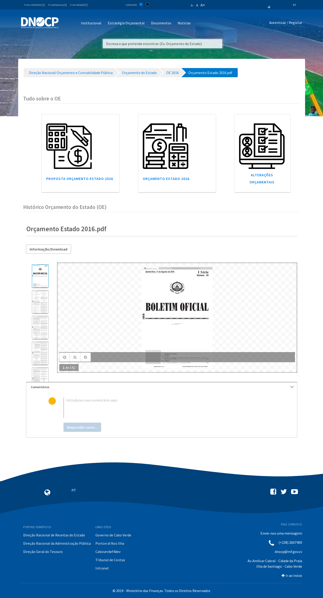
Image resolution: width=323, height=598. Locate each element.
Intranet (102, 568)
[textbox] (168, 407)
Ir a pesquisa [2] (57, 4)
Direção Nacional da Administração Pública (57, 543)
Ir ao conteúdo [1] (34, 4)
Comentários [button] (162, 387)
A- (192, 5)
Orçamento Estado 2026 (166, 178)
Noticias (184, 23)
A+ (202, 5)
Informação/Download (48, 249)
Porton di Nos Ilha (109, 543)
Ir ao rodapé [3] (79, 4)
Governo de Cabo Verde (113, 535)
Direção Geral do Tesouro (43, 551)
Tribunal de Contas (110, 560)
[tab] (161, 387)
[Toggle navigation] (65, 23)
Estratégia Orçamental (126, 23)
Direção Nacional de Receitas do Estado (54, 535)
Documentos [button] (161, 23)
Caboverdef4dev (107, 551)
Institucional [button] (91, 23)
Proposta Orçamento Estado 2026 (79, 178)
